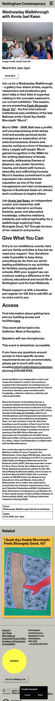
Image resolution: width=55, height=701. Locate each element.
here (17, 320)
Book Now (10, 76)
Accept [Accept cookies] (27, 695)
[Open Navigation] (51, 3)
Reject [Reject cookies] (40, 695)
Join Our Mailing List (15, 679)
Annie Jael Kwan (19, 200)
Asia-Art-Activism (25, 413)
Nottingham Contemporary (24, 4)
